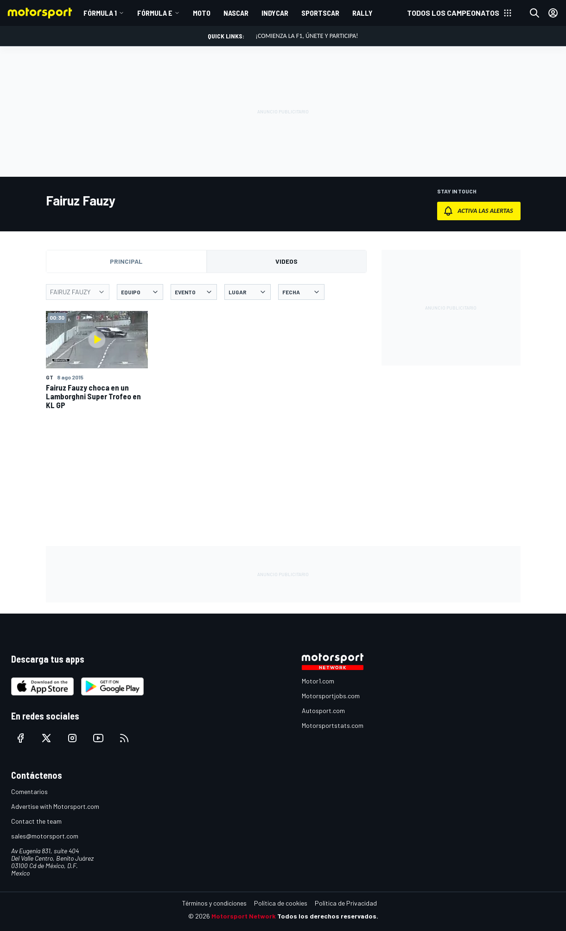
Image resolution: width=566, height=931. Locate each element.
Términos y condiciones (214, 903)
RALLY (362, 12)
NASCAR (235, 12)
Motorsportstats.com (332, 725)
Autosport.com (323, 710)
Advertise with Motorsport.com (55, 806)
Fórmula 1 (100, 12)
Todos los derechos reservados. (327, 916)
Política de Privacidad (346, 903)
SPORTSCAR (320, 12)
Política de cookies (280, 903)
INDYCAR (274, 12)
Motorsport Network (243, 916)
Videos (286, 261)
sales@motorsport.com (44, 836)
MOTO (201, 12)
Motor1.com (318, 681)
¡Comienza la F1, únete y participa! (306, 36)
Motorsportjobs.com (331, 696)
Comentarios (29, 791)
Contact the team (36, 821)
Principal (126, 261)
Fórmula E (154, 12)
